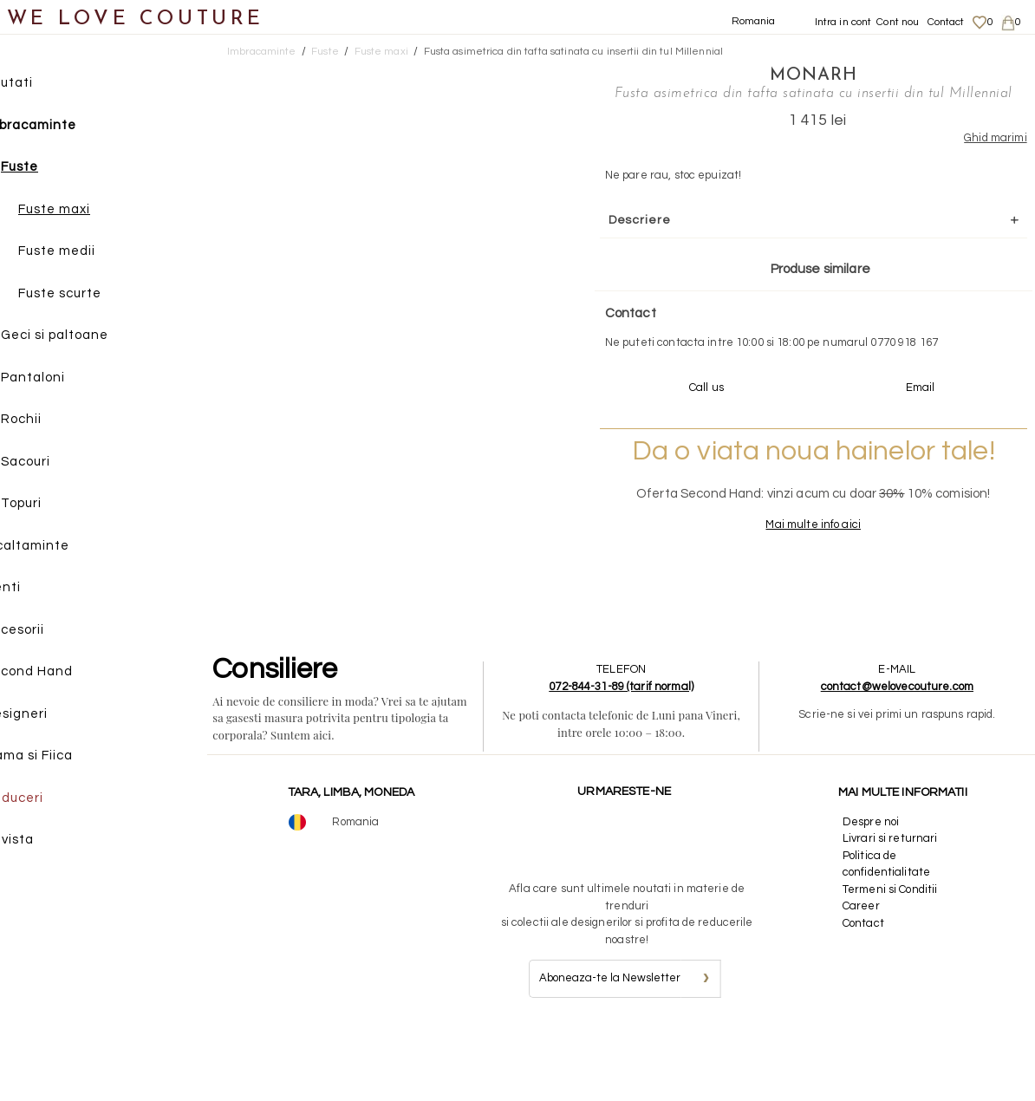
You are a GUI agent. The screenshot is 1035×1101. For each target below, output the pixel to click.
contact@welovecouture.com (899, 757)
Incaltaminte (62, 548)
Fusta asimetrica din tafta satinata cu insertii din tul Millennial (574, 51)
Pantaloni (68, 380)
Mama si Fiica (63, 758)
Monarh (755, 73)
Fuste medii (92, 253)
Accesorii (49, 632)
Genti (37, 589)
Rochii (56, 421)
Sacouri (61, 464)
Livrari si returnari (892, 908)
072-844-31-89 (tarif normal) (626, 757)
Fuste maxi (90, 211)
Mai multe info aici (755, 594)
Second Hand (63, 674)
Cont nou (897, 22)
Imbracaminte (65, 127)
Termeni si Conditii (891, 960)
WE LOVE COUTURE (135, 19)
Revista (44, 842)
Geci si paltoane (90, 337)
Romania (754, 21)
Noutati (43, 85)
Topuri (56, 505)
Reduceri (49, 800)
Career (863, 976)
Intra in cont (843, 22)
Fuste (55, 169)
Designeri (51, 716)
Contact (946, 22)
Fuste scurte (95, 296)
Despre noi (872, 892)
